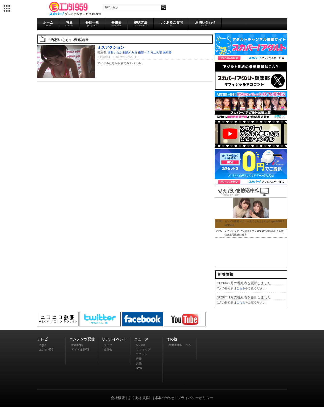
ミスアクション (110, 47)
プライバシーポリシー (195, 398)
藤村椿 (167, 52)
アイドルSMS (80, 349)
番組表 (116, 24)
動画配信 (77, 345)
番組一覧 (92, 24)
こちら (240, 288)
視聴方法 (140, 24)
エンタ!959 (46, 349)
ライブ (108, 345)
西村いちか (115, 52)
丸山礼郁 (156, 52)
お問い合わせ (205, 24)
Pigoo (42, 345)
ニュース (141, 339)
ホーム (48, 24)
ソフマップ (143, 349)
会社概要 (118, 398)
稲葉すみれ (130, 52)
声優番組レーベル (179, 345)
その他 (171, 339)
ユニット (142, 354)
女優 (139, 363)
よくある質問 (139, 398)
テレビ (42, 339)
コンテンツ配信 (82, 339)
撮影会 (108, 349)
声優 (139, 358)
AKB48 (140, 345)
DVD (139, 368)
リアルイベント (114, 339)
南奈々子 (144, 52)
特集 (69, 24)
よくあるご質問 (171, 24)
